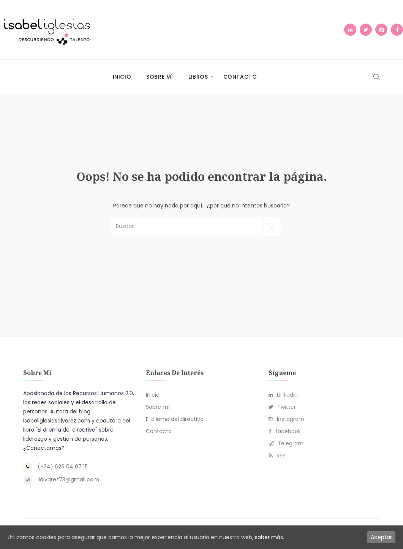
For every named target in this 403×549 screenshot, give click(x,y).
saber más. (269, 537)
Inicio (122, 77)
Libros (198, 77)
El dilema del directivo (175, 419)
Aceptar (381, 537)
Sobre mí (159, 77)
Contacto (240, 77)
